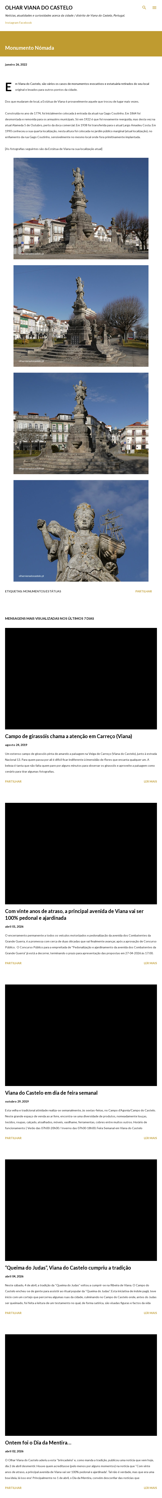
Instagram (12, 22)
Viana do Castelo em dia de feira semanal (51, 1093)
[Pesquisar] (144, 7)
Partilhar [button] (143, 591)
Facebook (25, 22)
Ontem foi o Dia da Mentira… (38, 1442)
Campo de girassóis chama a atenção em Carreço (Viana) (68, 736)
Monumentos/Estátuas (42, 591)
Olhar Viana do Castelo (39, 7)
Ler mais (150, 781)
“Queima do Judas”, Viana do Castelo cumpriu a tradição (68, 1268)
